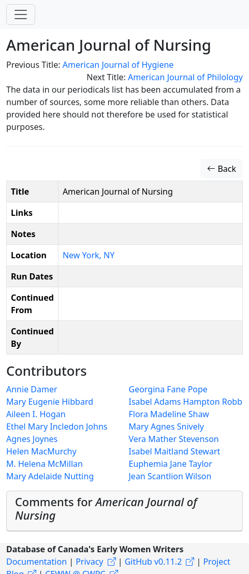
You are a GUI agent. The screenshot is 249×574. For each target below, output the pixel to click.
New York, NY (88, 255)
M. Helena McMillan (44, 463)
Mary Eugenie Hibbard (49, 401)
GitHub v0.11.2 (153, 561)
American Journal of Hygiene (118, 64)
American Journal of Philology (185, 77)
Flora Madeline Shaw (169, 414)
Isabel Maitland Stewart (175, 451)
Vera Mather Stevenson (174, 439)
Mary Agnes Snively (166, 426)
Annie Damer (31, 389)
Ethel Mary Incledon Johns (57, 426)
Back (221, 168)
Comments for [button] (106, 508)
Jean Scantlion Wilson (170, 476)
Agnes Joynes (31, 439)
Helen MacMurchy (41, 451)
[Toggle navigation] (20, 14)
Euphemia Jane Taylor (170, 463)
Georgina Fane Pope (168, 389)
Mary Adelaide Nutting (50, 476)
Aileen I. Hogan (36, 414)
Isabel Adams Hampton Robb (186, 401)
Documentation (36, 561)
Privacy (89, 561)
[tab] (124, 511)
